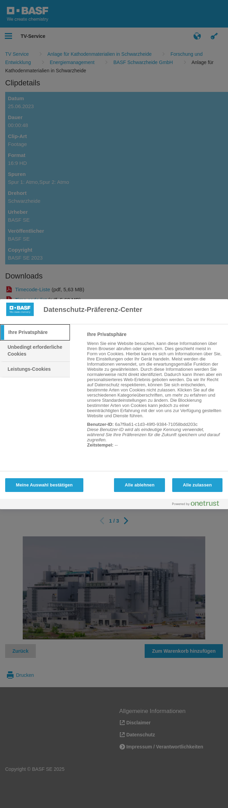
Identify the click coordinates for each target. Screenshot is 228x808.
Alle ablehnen (139, 484)
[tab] (35, 332)
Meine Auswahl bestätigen (44, 484)
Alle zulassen (197, 484)
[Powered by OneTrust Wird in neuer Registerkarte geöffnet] (198, 505)
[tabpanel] (155, 393)
